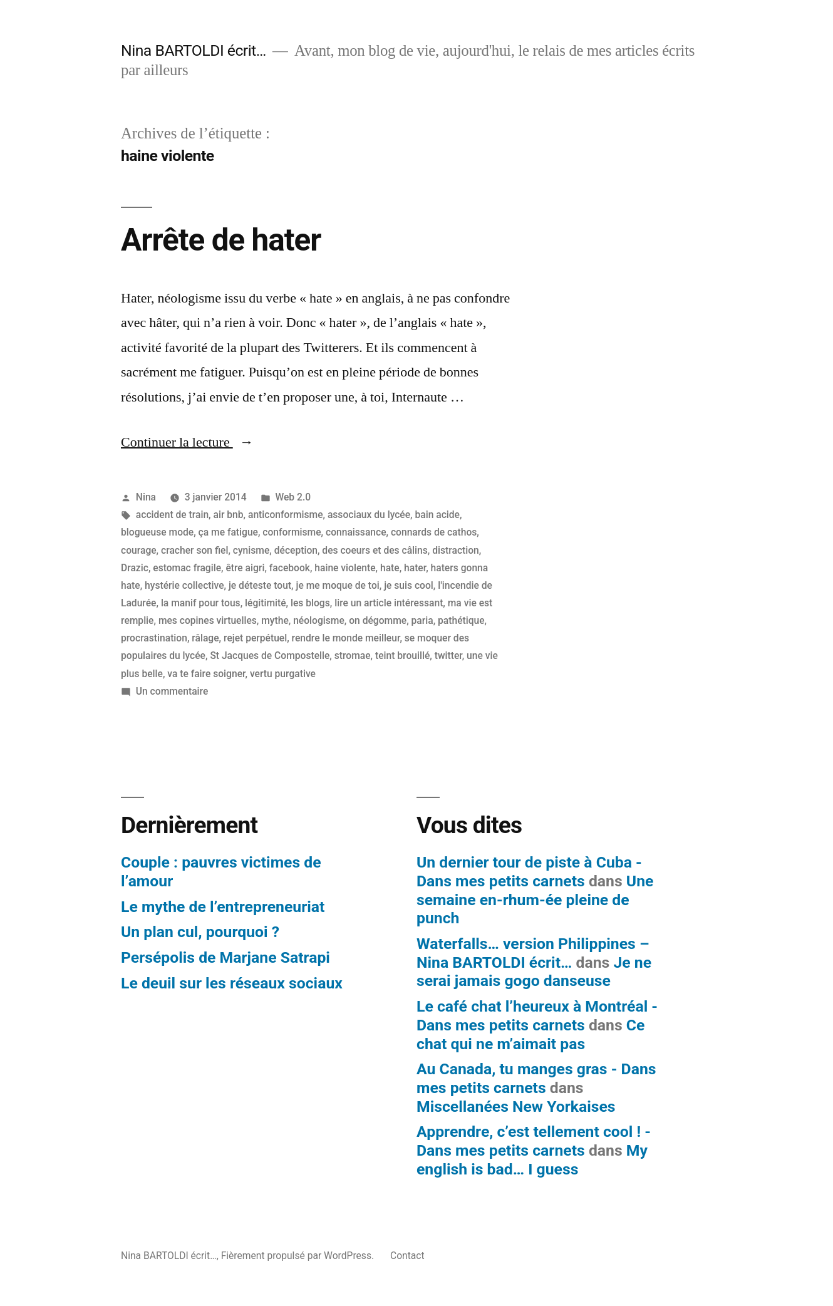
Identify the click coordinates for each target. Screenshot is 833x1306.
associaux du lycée (369, 515)
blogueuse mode (157, 532)
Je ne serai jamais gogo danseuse (533, 971)
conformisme (291, 532)
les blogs (310, 603)
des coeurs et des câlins (374, 550)
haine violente (344, 568)
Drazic (134, 568)
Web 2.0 (293, 497)
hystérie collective (184, 585)
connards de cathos (434, 532)
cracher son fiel (194, 550)
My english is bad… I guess (532, 1159)
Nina (146, 497)
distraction (455, 550)
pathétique (461, 620)
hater (415, 568)
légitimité (265, 603)
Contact (407, 1256)
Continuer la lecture (187, 442)
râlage (205, 638)
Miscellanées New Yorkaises (516, 1106)
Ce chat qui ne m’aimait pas (530, 1034)
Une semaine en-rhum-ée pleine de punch (534, 899)
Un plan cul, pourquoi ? (200, 932)
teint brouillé (402, 655)
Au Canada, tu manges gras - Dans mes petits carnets (536, 1078)
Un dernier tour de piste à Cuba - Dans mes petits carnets (529, 871)
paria (422, 620)
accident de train (172, 515)
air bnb (229, 515)
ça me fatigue (228, 532)
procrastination (154, 638)
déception (296, 550)
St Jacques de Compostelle (269, 655)
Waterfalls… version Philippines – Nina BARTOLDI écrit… (532, 953)
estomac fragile (187, 568)
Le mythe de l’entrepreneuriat (222, 907)
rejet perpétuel (255, 638)
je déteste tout (260, 585)
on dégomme (377, 620)
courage (139, 550)
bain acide (437, 515)
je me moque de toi (338, 585)
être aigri (244, 568)
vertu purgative (283, 674)
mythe (275, 620)
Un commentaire (172, 691)
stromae (352, 655)
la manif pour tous (201, 603)
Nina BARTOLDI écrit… (193, 50)
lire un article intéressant (388, 603)
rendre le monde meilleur (346, 638)
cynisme (251, 550)
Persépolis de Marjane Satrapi (225, 957)
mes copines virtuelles (207, 620)
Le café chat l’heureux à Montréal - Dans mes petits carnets (537, 1015)
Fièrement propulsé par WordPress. (298, 1256)
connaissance (356, 532)
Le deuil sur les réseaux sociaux (232, 983)
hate (390, 568)
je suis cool (408, 585)
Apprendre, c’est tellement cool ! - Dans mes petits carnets (533, 1140)
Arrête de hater (221, 240)
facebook (289, 568)
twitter (448, 655)
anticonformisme (285, 515)
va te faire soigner (206, 674)
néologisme (318, 620)
